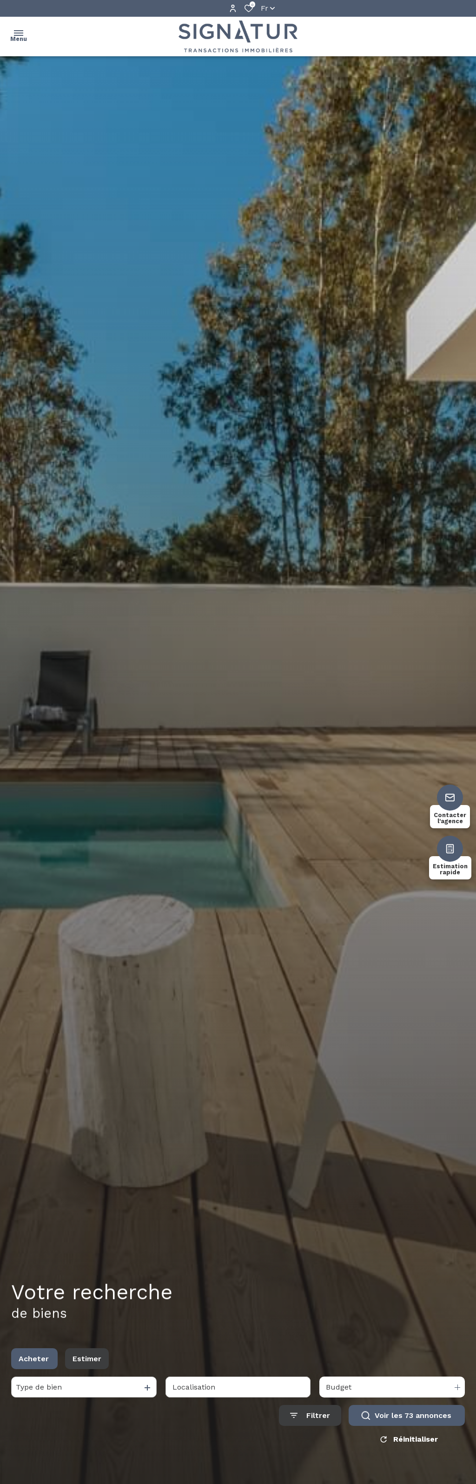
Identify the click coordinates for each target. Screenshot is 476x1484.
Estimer (87, 1366)
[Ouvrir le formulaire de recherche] (310, 1423)
